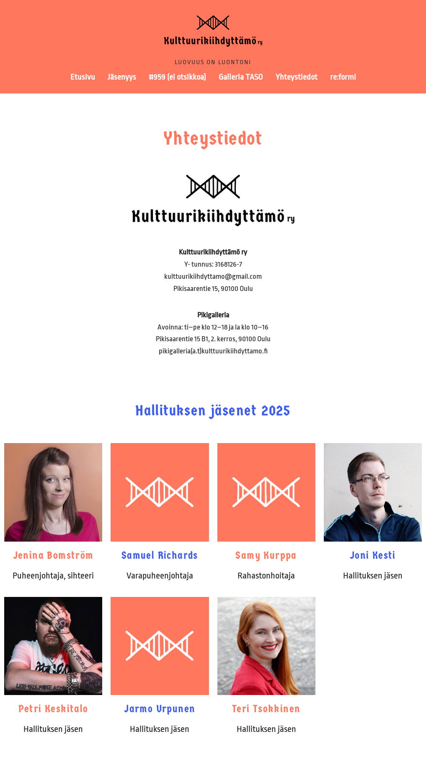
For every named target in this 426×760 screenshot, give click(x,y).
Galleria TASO (241, 77)
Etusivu (82, 77)
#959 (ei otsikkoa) (177, 77)
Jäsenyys (122, 77)
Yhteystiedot (297, 77)
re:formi (343, 77)
